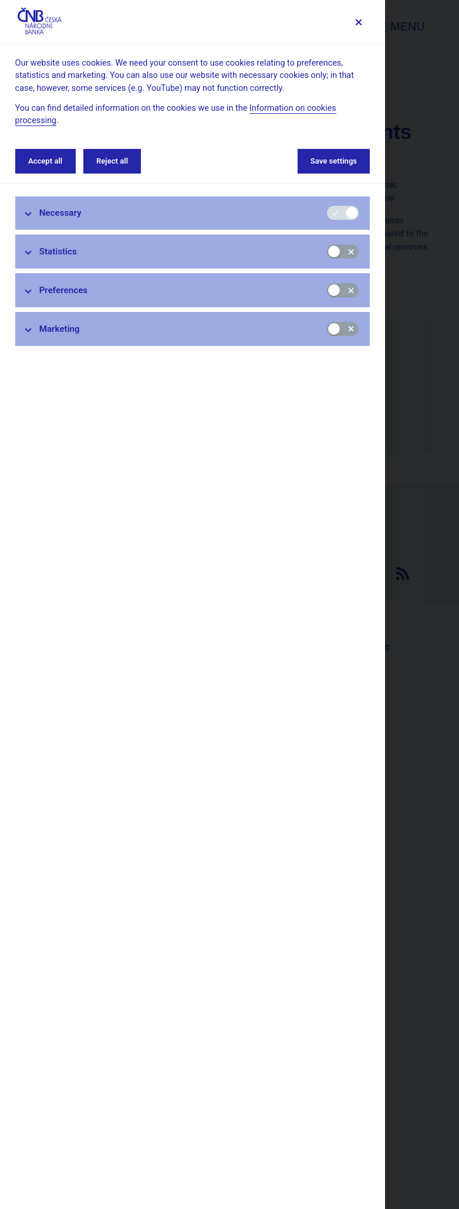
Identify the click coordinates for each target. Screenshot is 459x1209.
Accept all (45, 161)
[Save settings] (358, 22)
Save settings (333, 161)
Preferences (63, 290)
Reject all (112, 161)
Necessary (60, 213)
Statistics (58, 251)
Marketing (59, 329)
